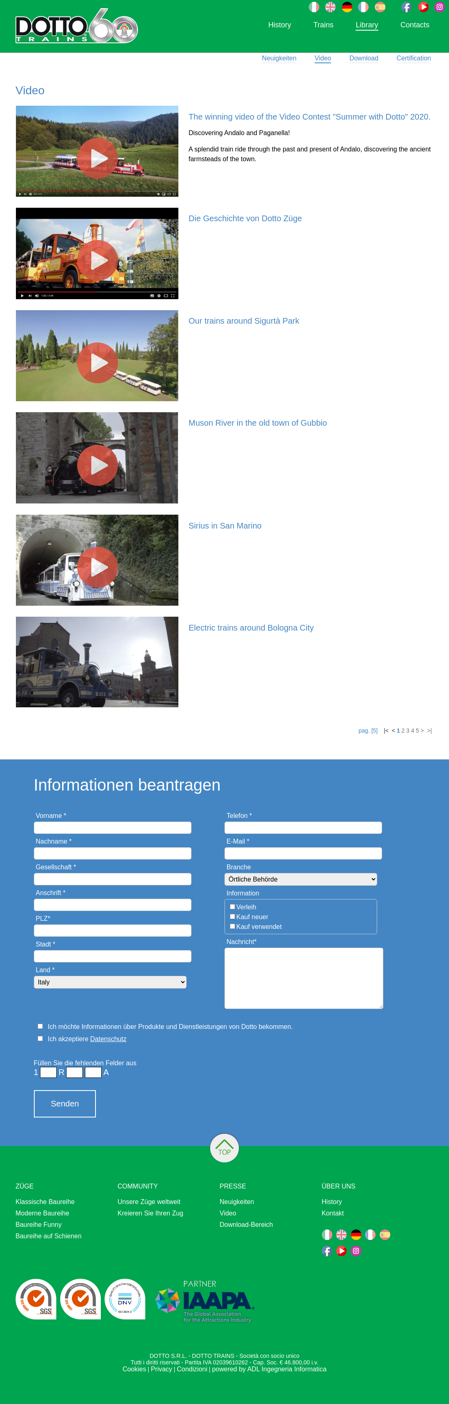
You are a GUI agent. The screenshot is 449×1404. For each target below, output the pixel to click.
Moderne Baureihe (42, 1213)
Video (323, 58)
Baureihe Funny (39, 1224)
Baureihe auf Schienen (49, 1236)
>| (428, 730)
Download (363, 58)
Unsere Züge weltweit (149, 1201)
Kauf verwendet (259, 926)
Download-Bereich (246, 1224)
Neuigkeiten (279, 58)
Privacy (161, 1369)
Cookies (134, 1369)
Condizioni (192, 1369)
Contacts (414, 25)
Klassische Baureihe (45, 1201)
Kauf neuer (252, 916)
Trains (323, 25)
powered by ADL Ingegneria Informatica (269, 1369)
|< (387, 730)
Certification (414, 58)
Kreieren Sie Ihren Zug (150, 1213)
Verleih (246, 907)
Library (367, 25)
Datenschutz (108, 1038)
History (279, 25)
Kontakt (333, 1213)
